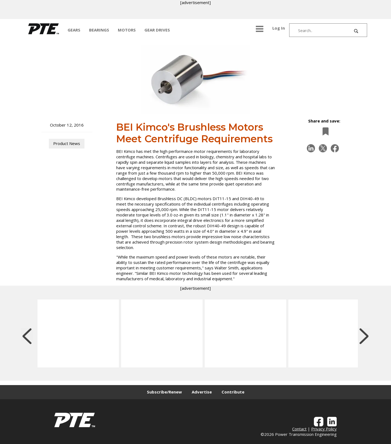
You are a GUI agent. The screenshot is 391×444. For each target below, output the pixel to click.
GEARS (74, 30)
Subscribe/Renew (164, 392)
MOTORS (127, 30)
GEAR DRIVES (157, 30)
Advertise (202, 392)
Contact (299, 429)
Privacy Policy (324, 429)
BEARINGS (99, 30)
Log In (278, 28)
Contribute (233, 392)
